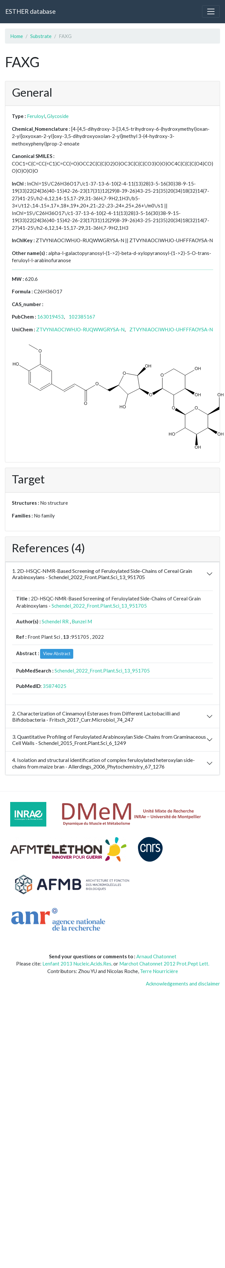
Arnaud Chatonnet (156, 956)
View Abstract (56, 653)
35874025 (54, 686)
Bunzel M (82, 621)
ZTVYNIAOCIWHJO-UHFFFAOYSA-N (171, 329)
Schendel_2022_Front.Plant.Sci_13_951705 (99, 606)
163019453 (50, 317)
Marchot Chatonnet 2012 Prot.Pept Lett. (164, 963)
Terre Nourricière (159, 971)
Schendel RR (55, 621)
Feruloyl (36, 116)
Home (16, 36)
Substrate (41, 36)
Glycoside (58, 116)
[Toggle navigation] (211, 11)
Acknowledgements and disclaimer (183, 983)
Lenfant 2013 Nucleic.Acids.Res (76, 963)
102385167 (82, 317)
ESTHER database (30, 11)
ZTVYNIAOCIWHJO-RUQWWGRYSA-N (80, 329)
